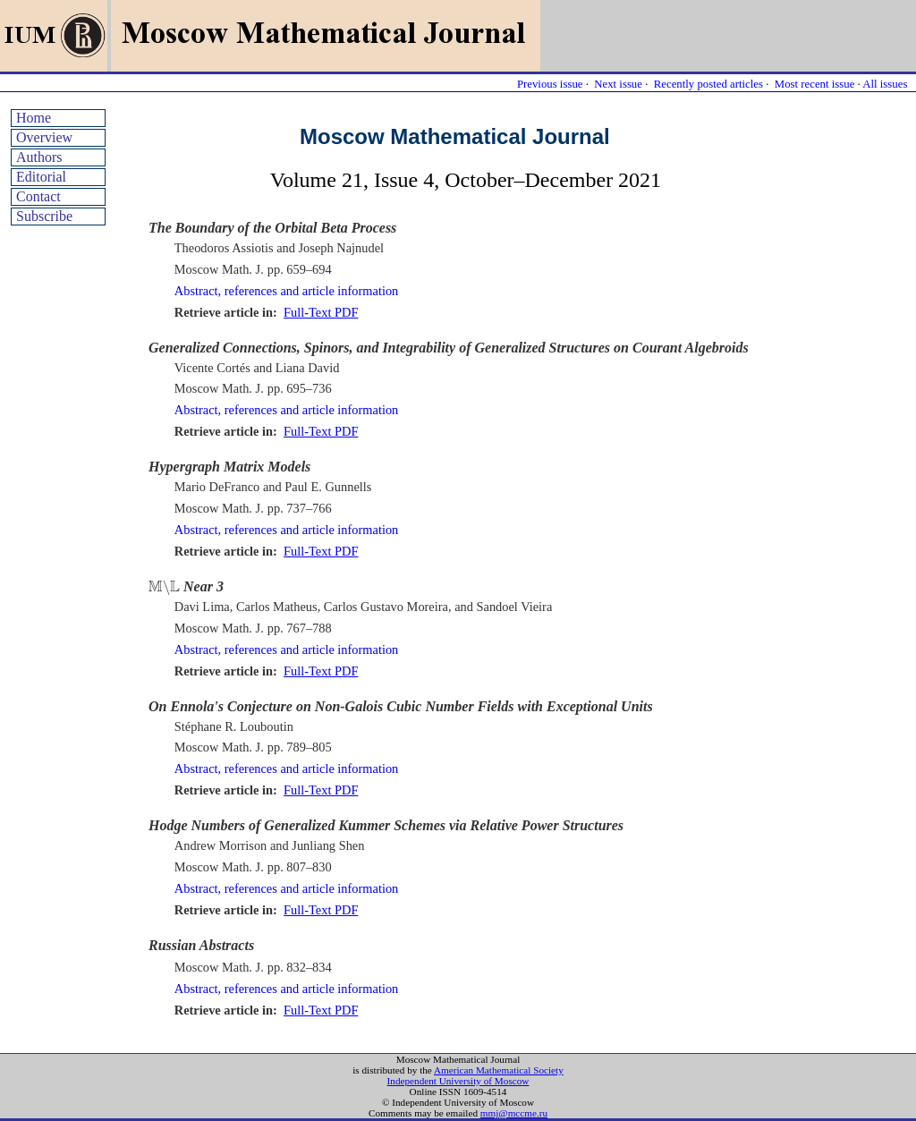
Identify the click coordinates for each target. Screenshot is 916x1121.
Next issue (618, 84)
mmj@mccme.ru (513, 1113)
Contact (38, 196)
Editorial (41, 176)
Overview (44, 137)
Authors (39, 157)
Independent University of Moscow (458, 1080)
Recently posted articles (708, 84)
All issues (884, 84)
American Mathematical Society (499, 1070)
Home (33, 117)
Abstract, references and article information (286, 291)
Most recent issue (815, 84)
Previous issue (550, 84)
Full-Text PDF (321, 312)
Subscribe (44, 216)
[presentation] (164, 588)
